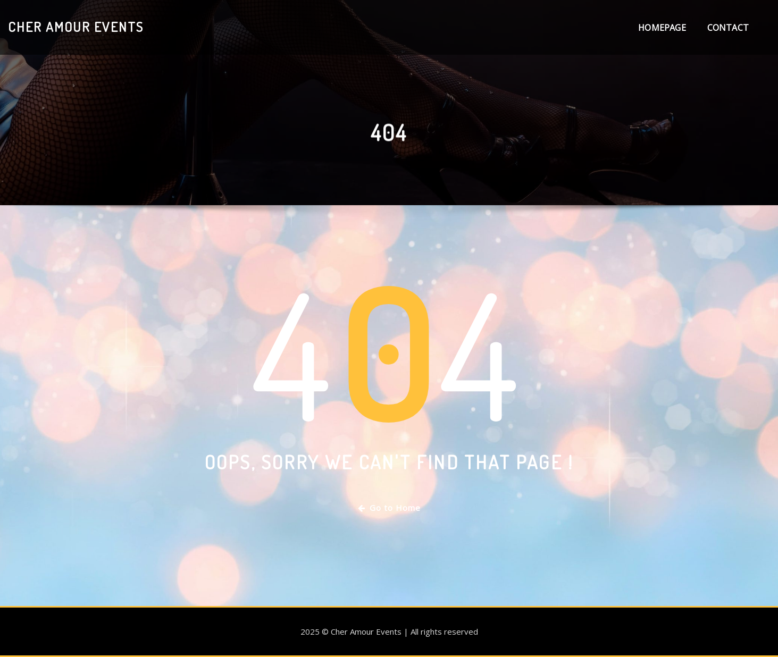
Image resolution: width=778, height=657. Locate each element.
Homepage (661, 27)
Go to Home (389, 507)
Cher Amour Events (76, 26)
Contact (728, 27)
